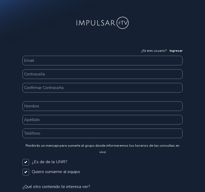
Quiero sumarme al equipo (51, 172)
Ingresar (176, 51)
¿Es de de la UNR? (44, 162)
